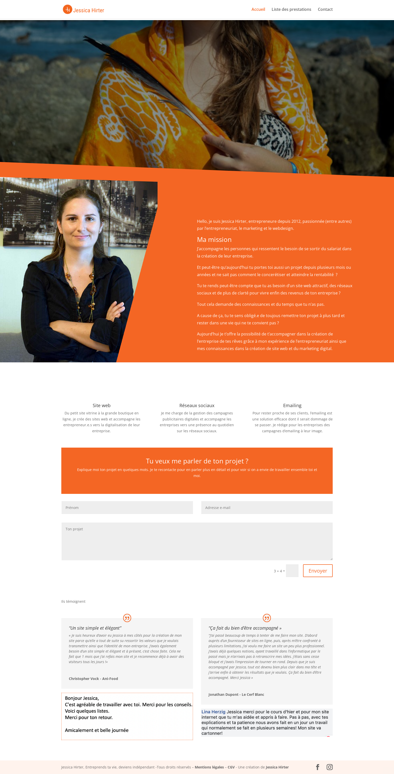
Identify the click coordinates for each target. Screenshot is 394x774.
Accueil (258, 10)
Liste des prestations (291, 10)
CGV (231, 767)
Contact (325, 10)
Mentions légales (209, 767)
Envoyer (318, 570)
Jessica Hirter (277, 767)
